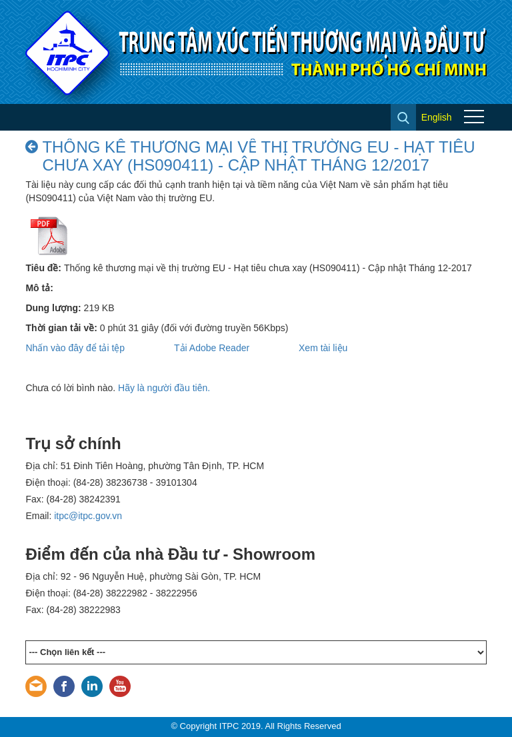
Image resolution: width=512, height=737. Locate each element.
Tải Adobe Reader (211, 348)
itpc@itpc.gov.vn (88, 515)
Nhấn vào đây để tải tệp (75, 348)
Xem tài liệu (323, 348)
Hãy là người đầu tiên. (164, 387)
